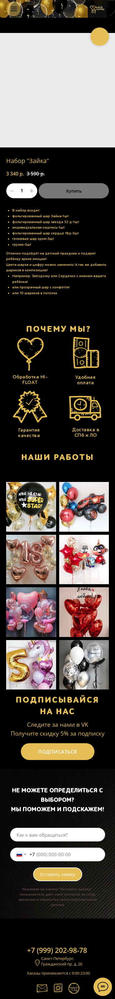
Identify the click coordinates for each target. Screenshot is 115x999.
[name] (57, 835)
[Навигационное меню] (13, 9)
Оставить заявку (57, 874)
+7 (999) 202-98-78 (57, 950)
